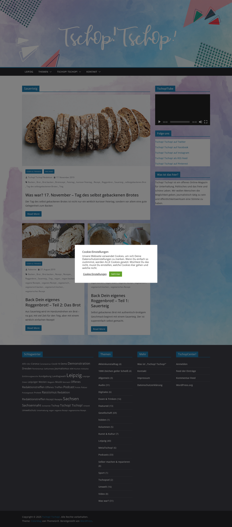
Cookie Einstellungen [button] (95, 274)
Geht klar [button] (115, 274)
